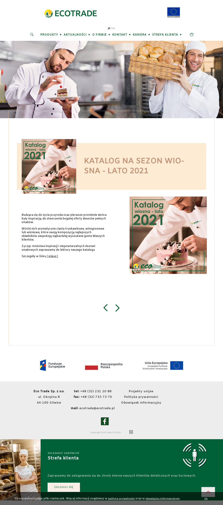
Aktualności (74, 36)
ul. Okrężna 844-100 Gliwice (47, 400)
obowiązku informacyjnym (165, 498)
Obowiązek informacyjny (143, 406)
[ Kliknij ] (53, 258)
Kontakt (119, 36)
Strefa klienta (165, 36)
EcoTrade (106, 435)
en (113, 29)
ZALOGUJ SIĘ (65, 490)
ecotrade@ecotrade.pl (93, 411)
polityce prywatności (121, 498)
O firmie (99, 36)
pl (109, 29)
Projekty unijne (143, 394)
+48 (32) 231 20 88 (93, 394)
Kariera (139, 36)
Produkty (49, 36)
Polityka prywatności (143, 400)
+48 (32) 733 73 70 (92, 400)
